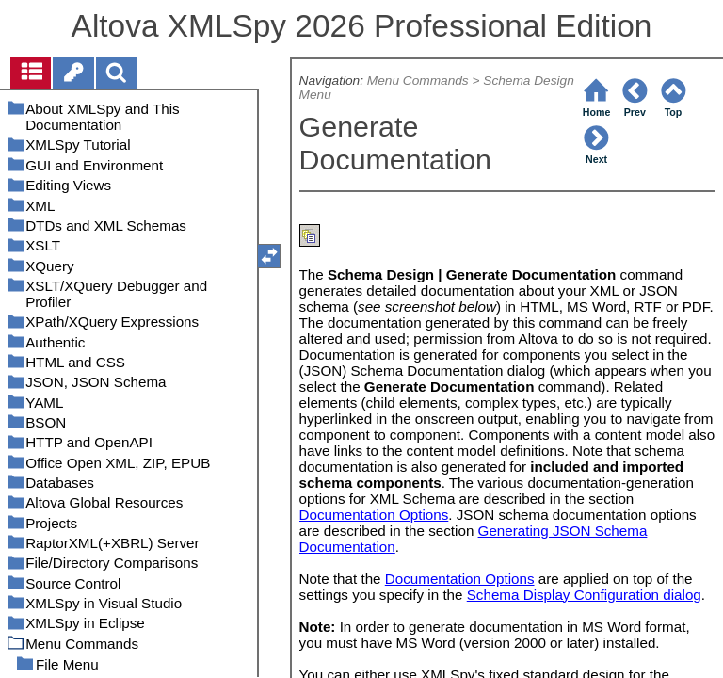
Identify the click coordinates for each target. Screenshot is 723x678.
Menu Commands (418, 80)
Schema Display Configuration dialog (584, 595)
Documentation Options (374, 515)
